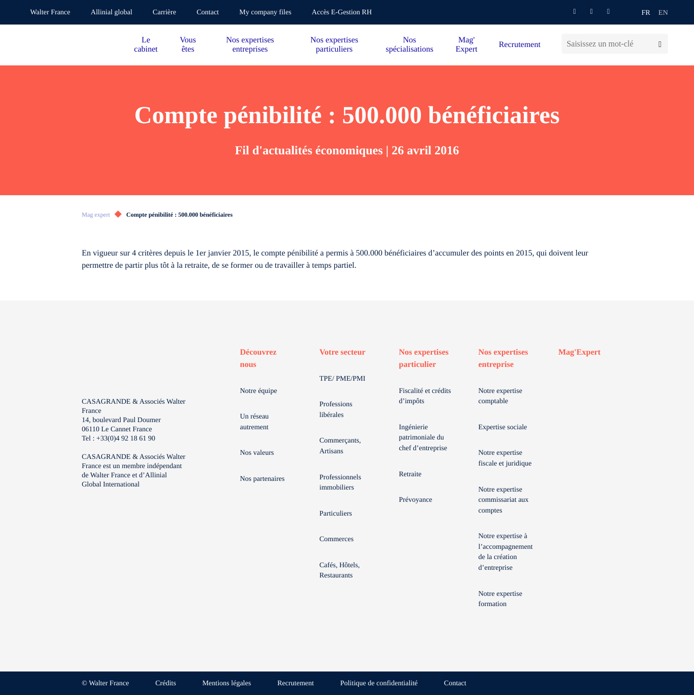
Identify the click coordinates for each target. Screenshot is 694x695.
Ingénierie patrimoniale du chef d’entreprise (423, 438)
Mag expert (96, 214)
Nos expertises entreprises (250, 45)
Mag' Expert (467, 45)
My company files (265, 12)
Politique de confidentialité (379, 683)
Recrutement (520, 44)
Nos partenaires (262, 479)
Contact (208, 12)
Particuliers (335, 514)
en (663, 13)
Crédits (165, 683)
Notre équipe (258, 391)
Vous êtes (188, 45)
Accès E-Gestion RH (342, 12)
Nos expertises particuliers (334, 45)
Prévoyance (415, 500)
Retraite (410, 474)
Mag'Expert (580, 352)
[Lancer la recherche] (660, 44)
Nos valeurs (257, 453)
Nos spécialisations (409, 45)
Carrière (164, 12)
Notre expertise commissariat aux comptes (503, 500)
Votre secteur (342, 352)
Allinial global (111, 12)
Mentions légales (226, 683)
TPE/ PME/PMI (342, 379)
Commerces (336, 539)
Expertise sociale (502, 427)
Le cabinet (145, 45)
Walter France (50, 12)
